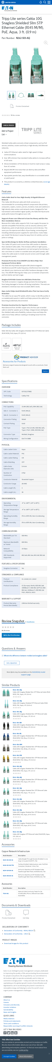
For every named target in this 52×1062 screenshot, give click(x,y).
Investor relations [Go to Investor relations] (9, 1007)
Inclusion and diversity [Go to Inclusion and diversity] (11, 1005)
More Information (25, 1056)
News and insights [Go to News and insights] (9, 1012)
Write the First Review (11, 635)
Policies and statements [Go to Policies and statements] (11, 1021)
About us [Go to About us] (6, 1000)
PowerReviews (31, 622)
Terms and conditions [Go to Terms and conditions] (11, 1023)
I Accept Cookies (9, 1056)
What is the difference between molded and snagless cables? (25, 656)
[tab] (26, 655)
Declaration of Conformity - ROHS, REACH (18, 931)
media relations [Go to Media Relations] (8, 1019)
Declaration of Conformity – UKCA (16, 934)
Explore (45, 371)
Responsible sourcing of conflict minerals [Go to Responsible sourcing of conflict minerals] (18, 1026)
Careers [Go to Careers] (6, 1002)
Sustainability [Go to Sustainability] (8, 1010)
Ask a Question (12, 663)
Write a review (15, 115)
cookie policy (23, 1050)
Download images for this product (16, 943)
